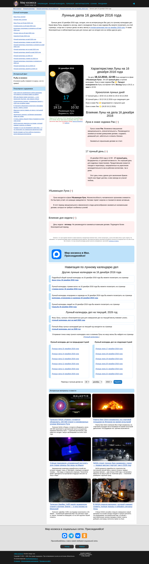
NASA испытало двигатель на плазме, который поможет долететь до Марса (28, 124)
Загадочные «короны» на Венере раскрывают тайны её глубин (28, 115)
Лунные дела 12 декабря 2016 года (65, 364)
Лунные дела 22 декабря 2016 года (109, 374)
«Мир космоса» (18, 553)
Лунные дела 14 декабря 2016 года (65, 354)
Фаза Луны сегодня (19, 17)
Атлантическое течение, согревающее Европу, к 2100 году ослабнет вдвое (28, 102)
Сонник (94, 3)
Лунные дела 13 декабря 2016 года (65, 359)
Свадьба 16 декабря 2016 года (64, 307)
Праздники (102, 3)
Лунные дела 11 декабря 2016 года (65, 369)
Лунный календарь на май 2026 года (25, 39)
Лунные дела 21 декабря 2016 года (109, 369)
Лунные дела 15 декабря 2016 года (65, 349)
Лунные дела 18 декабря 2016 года (109, 354)
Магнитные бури (82, 3)
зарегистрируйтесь (78, 121)
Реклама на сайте (45, 561)
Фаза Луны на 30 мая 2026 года (23, 23)
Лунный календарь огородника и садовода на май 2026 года (29, 45)
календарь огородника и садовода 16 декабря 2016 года (75, 298)
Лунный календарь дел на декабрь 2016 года (74, 8)
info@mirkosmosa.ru (32, 558)
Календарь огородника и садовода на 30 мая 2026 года (27, 29)
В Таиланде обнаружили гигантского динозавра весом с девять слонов (28, 106)
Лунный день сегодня (20, 19)
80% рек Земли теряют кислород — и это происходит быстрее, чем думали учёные (26, 98)
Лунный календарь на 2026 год (23, 56)
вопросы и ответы (114, 241)
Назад (67, 546)
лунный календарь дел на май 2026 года (68, 320)
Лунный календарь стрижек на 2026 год (26, 58)
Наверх (82, 546)
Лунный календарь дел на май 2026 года (26, 49)
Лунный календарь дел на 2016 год (47, 8)
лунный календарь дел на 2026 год (66, 329)
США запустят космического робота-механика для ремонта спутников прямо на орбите (28, 93)
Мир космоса (17, 8)
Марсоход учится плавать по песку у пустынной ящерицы (28, 111)
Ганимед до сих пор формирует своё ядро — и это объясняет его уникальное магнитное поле (28, 128)
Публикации (43, 3)
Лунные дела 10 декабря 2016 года (65, 374)
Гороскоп (70, 3)
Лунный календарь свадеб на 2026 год (25, 68)
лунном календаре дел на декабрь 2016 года (107, 27)
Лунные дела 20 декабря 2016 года (109, 364)
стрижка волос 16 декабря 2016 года (67, 289)
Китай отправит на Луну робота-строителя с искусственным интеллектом (27, 133)
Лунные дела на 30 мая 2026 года (24, 33)
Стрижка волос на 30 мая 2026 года (24, 26)
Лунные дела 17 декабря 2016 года (109, 349)
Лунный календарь (57, 3)
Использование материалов (29, 561)
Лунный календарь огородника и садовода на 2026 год (28, 62)
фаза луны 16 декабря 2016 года (65, 280)
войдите (67, 123)
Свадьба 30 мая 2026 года (22, 36)
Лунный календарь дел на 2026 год (24, 66)
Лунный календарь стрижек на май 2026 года (27, 42)
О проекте (17, 561)
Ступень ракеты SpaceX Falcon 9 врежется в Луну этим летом (29, 120)
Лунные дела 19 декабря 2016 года (109, 359)
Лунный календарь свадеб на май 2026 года (27, 52)
